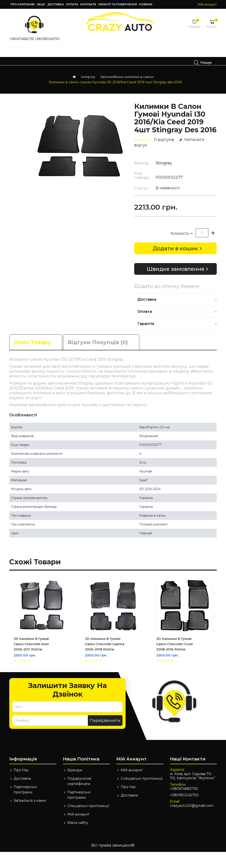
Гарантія (145, 327)
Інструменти (28, 51)
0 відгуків (164, 142)
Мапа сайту (77, 826)
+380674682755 (21, 39)
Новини (145, 4)
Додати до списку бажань (167, 289)
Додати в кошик (175, 251)
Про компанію (22, 4)
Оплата (72, 4)
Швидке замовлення (175, 272)
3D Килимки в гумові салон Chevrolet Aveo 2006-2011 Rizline (31, 647)
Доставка (55, 4)
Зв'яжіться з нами (30, 804)
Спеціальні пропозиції (88, 809)
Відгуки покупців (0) (98, 345)
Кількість (180, 236)
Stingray (164, 166)
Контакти (88, 4)
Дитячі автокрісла (91, 51)
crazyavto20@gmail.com (191, 809)
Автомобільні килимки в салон (127, 80)
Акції (41, 4)
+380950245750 (47, 39)
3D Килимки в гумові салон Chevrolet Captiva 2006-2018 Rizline (104, 647)
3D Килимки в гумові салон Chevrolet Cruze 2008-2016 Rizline (174, 647)
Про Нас (21, 773)
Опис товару (32, 345)
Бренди (74, 773)
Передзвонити (105, 723)
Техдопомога (32, 62)
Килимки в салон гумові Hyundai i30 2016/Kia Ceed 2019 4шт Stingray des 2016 (115, 85)
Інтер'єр (57, 51)
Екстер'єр (126, 51)
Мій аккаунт (78, 817)
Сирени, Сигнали (159, 51)
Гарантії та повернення (117, 4)
